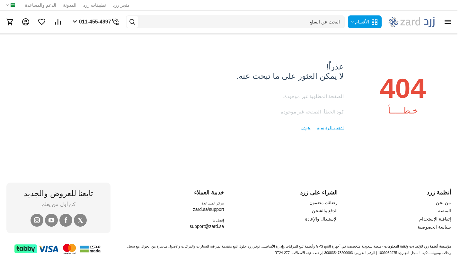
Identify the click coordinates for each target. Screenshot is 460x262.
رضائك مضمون (323, 202)
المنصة (444, 210)
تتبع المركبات (295, 246)
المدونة (69, 5)
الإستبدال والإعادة (321, 218)
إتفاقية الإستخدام (435, 218)
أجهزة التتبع (332, 246)
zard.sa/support (208, 209)
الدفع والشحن (325, 210)
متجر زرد (121, 5)
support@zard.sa (207, 226)
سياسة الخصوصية (434, 227)
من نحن (443, 202)
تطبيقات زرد (94, 5)
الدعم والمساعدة (40, 5)
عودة (305, 127)
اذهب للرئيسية (330, 127)
